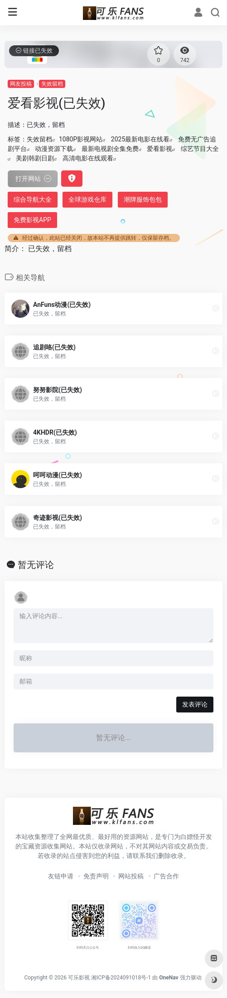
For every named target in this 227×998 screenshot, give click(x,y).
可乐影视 (79, 977)
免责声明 (96, 876)
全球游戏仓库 (87, 199)
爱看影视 (159, 148)
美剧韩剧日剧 (35, 158)
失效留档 (52, 84)
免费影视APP (32, 219)
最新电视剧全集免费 (110, 148)
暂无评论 (36, 564)
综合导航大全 (33, 199)
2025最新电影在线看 (140, 139)
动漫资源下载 (54, 148)
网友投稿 (21, 84)
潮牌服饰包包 (143, 199)
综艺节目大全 (200, 148)
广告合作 (166, 876)
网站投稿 (131, 876)
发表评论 (195, 704)
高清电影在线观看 (88, 158)
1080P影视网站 (80, 139)
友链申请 (60, 876)
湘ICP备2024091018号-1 (121, 977)
